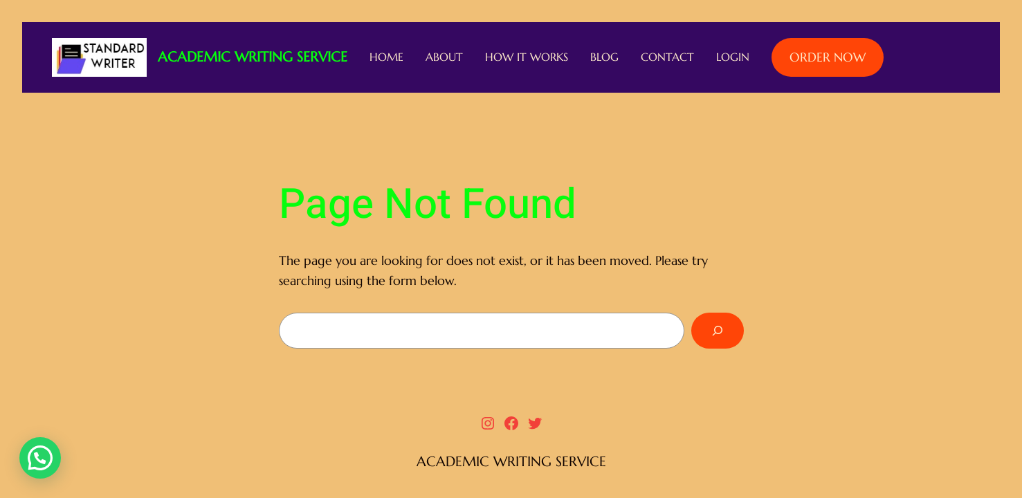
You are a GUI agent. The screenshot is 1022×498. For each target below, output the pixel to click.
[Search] (717, 331)
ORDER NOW (828, 57)
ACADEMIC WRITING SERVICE (252, 57)
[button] (40, 458)
